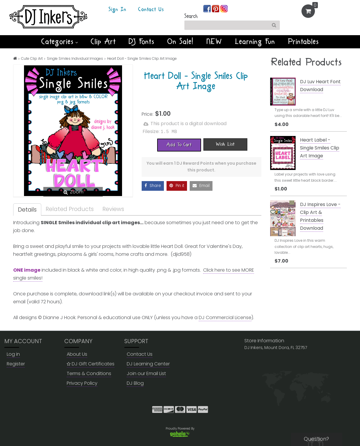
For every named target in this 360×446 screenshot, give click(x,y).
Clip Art (103, 41)
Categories (59, 41)
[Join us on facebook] (207, 8)
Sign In (117, 10)
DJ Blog (135, 383)
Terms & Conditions (89, 373)
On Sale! (180, 41)
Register (16, 363)
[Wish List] (225, 144)
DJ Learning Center (148, 363)
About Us (77, 354)
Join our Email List (146, 373)
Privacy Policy (82, 383)
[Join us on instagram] (224, 8)
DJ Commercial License (225, 317)
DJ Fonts (142, 41)
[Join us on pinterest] (216, 8)
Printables (303, 41)
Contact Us (151, 10)
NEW (214, 41)
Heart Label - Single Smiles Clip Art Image (319, 148)
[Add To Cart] (179, 144)
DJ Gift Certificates (90, 363)
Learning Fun (255, 41)
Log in (13, 354)
